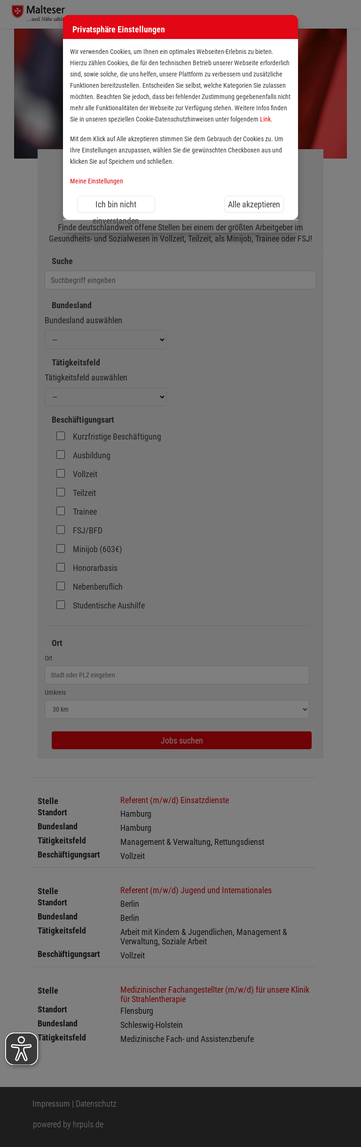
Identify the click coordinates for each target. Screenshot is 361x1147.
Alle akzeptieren (254, 204)
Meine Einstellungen (96, 181)
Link (265, 119)
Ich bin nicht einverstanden (116, 206)
